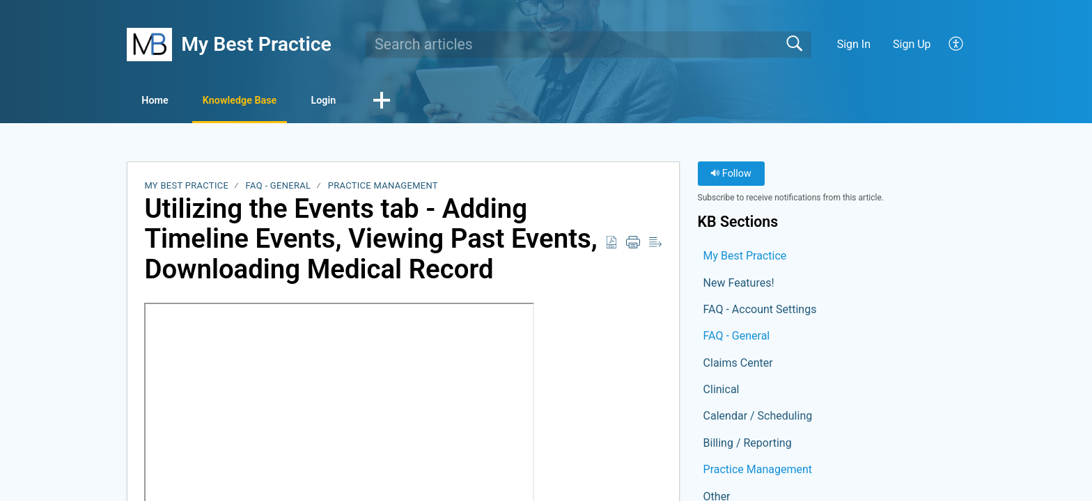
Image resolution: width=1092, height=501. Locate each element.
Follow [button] (730, 176)
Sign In (854, 44)
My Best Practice (186, 187)
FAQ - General (278, 187)
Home (166, 101)
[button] (956, 44)
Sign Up (912, 44)
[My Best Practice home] (149, 44)
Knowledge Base (271, 101)
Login (375, 101)
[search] (588, 44)
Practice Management (383, 187)
